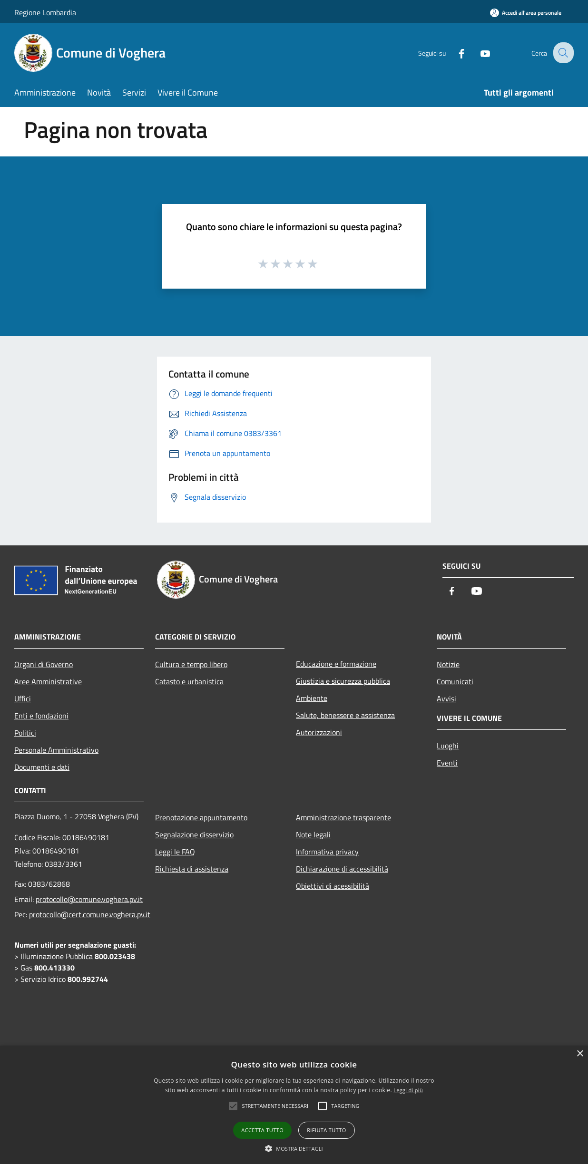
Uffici (22, 698)
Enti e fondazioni (41, 715)
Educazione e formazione (336, 663)
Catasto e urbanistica (189, 681)
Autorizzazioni (319, 732)
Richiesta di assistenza (191, 868)
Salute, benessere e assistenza (345, 715)
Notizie (448, 664)
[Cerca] (562, 52)
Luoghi (448, 745)
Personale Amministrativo (56, 750)
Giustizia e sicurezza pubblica (343, 681)
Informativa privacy (327, 851)
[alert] (294, 1105)
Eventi (447, 762)
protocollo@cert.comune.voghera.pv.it (89, 914)
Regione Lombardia (45, 12)
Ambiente (311, 698)
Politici (25, 732)
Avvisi (446, 698)
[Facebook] (453, 52)
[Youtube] (477, 52)
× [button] (579, 1053)
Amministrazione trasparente (343, 817)
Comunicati (455, 681)
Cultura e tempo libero (191, 664)
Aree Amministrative (48, 681)
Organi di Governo (43, 664)
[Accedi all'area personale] (526, 12)
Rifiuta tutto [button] (326, 1130)
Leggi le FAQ (175, 851)
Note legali (313, 834)
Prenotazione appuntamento (201, 817)
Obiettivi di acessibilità (332, 886)
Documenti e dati (41, 767)
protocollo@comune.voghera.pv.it (89, 899)
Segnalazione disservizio (194, 834)
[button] (294, 1148)
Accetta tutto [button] (262, 1130)
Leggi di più (408, 1090)
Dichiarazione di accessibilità (342, 868)
